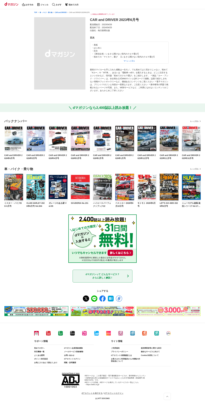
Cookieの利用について (150, 355)
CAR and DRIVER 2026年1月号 (124, 156)
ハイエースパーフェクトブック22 (102, 204)
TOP (35, 12)
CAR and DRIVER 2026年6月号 (13, 156)
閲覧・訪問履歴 (70, 363)
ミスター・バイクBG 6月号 (13, 204)
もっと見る (194, 121)
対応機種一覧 (39, 352)
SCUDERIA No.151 (79, 203)
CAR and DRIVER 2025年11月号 (169, 156)
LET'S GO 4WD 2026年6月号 (169, 204)
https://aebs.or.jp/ (92, 385)
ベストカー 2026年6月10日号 (124, 204)
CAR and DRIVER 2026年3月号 (80, 156)
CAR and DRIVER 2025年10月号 (191, 156)
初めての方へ (39, 348)
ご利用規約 (115, 348)
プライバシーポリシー (119, 352)
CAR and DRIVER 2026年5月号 (35, 156)
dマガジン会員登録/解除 (73, 348)
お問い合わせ (69, 355)
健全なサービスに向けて (150, 352)
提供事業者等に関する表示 (151, 348)
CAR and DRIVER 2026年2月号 (102, 156)
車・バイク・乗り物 (46, 12)
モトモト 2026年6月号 (147, 204)
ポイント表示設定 (41, 359)
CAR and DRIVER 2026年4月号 (58, 156)
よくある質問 (39, 355)
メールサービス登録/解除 (73, 352)
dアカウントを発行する (92, 393)
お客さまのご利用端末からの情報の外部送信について (125, 360)
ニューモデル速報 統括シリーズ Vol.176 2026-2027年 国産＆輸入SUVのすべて (191, 205)
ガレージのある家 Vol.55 (57, 204)
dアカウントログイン (72, 359)
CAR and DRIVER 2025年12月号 (147, 156)
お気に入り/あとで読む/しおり (45, 363)
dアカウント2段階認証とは (121, 355)
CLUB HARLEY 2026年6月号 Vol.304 (35, 204)
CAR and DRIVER (61, 12)
